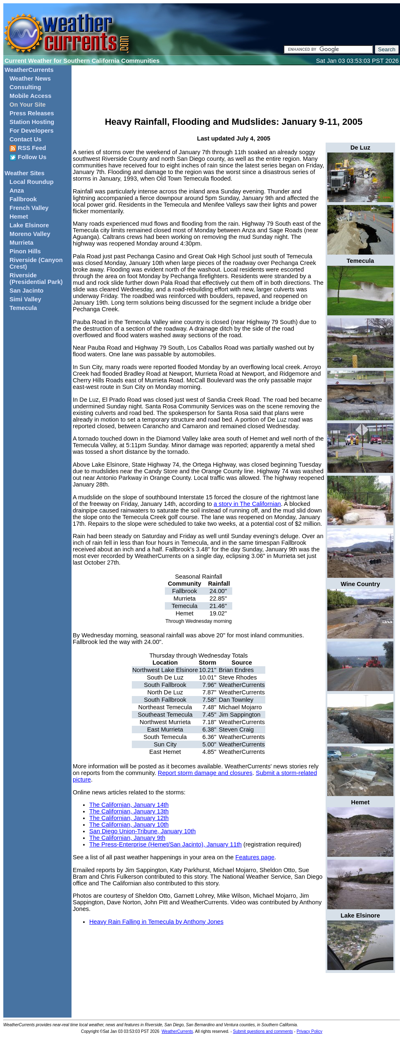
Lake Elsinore (29, 225)
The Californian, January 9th (127, 837)
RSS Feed (28, 148)
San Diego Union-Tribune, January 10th (142, 831)
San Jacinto (26, 290)
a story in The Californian (247, 504)
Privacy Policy (309, 1031)
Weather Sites (25, 173)
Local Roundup (32, 182)
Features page (255, 857)
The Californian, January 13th (129, 811)
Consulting (25, 87)
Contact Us (25, 139)
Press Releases (32, 113)
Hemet (19, 216)
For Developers (32, 130)
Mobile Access (30, 96)
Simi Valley (25, 299)
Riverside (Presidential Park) (36, 278)
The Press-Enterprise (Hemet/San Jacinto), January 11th (165, 844)
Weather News (30, 78)
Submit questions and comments (263, 1031)
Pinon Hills (25, 251)
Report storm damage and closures (205, 773)
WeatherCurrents (29, 70)
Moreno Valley (30, 234)
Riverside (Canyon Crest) (36, 263)
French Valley (29, 208)
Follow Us (28, 157)
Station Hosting (32, 122)
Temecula (23, 308)
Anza (17, 190)
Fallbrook (23, 199)
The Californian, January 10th (129, 824)
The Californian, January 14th (129, 804)
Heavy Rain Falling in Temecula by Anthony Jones (156, 921)
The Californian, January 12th (129, 818)
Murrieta (21, 242)
